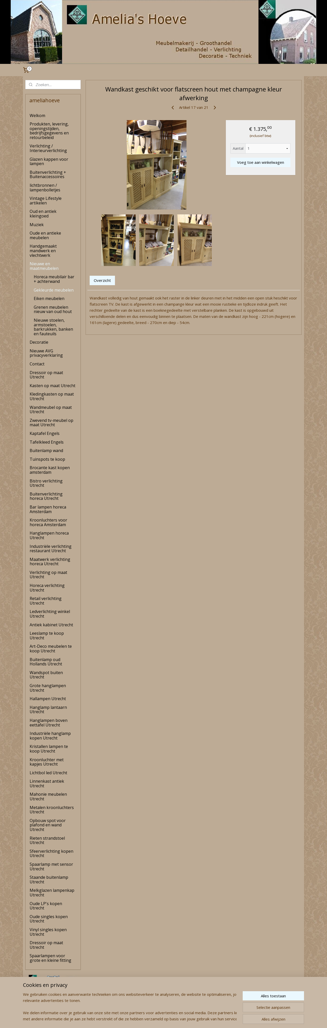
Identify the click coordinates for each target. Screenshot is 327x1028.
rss (154, 1019)
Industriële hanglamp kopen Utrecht (50, 736)
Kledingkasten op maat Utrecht (52, 396)
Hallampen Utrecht (48, 698)
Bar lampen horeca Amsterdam (48, 509)
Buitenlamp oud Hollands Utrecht (46, 662)
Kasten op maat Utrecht (52, 385)
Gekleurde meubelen (54, 290)
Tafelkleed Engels (47, 442)
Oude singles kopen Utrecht (49, 919)
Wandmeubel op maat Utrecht (51, 410)
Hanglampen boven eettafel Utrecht (48, 723)
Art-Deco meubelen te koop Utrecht (51, 648)
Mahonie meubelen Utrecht (48, 796)
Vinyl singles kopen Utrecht (48, 932)
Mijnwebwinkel (218, 1019)
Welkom (37, 115)
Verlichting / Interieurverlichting (48, 148)
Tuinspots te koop (47, 459)
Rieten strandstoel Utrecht (47, 840)
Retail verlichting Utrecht (46, 601)
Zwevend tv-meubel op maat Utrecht (51, 423)
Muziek (37, 224)
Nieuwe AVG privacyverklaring (46, 353)
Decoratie (39, 342)
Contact (37, 364)
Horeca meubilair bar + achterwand (54, 279)
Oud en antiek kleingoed (43, 214)
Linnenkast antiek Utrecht (47, 783)
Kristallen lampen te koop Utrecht (49, 749)
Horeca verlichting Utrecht (47, 588)
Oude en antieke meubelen (45, 235)
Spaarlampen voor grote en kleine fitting (50, 958)
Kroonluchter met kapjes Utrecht (47, 762)
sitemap (143, 1019)
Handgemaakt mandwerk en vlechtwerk (43, 250)
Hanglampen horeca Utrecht (49, 535)
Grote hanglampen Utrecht (48, 688)
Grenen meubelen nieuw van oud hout (53, 309)
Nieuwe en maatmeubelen (44, 266)
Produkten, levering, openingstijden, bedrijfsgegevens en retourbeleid (49, 130)
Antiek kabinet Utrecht (51, 625)
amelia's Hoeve (38, 1008)
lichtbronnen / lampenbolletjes (45, 187)
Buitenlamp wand (46, 450)
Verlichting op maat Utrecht (48, 575)
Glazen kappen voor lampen (49, 161)
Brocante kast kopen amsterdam (50, 470)
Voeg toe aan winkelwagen (260, 162)
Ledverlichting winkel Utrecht (50, 614)
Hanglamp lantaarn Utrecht (48, 709)
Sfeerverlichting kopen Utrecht (51, 853)
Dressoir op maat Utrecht (46, 375)
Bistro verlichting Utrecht (46, 483)
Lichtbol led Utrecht (48, 773)
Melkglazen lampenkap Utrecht (52, 892)
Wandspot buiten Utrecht (46, 675)
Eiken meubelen (49, 298)
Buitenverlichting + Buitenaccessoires (48, 174)
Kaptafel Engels (45, 433)
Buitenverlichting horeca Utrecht (46, 496)
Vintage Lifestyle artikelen (46, 200)
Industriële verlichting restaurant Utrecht (51, 549)
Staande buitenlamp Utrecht (49, 879)
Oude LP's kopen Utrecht (46, 906)
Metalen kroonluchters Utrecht (52, 810)
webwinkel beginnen (174, 1019)
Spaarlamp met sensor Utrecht (51, 866)
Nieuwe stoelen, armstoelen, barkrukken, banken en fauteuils (53, 327)
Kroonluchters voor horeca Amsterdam (48, 522)
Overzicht (102, 280)
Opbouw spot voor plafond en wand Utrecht (48, 825)
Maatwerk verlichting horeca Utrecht (50, 562)
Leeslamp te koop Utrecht (47, 635)
